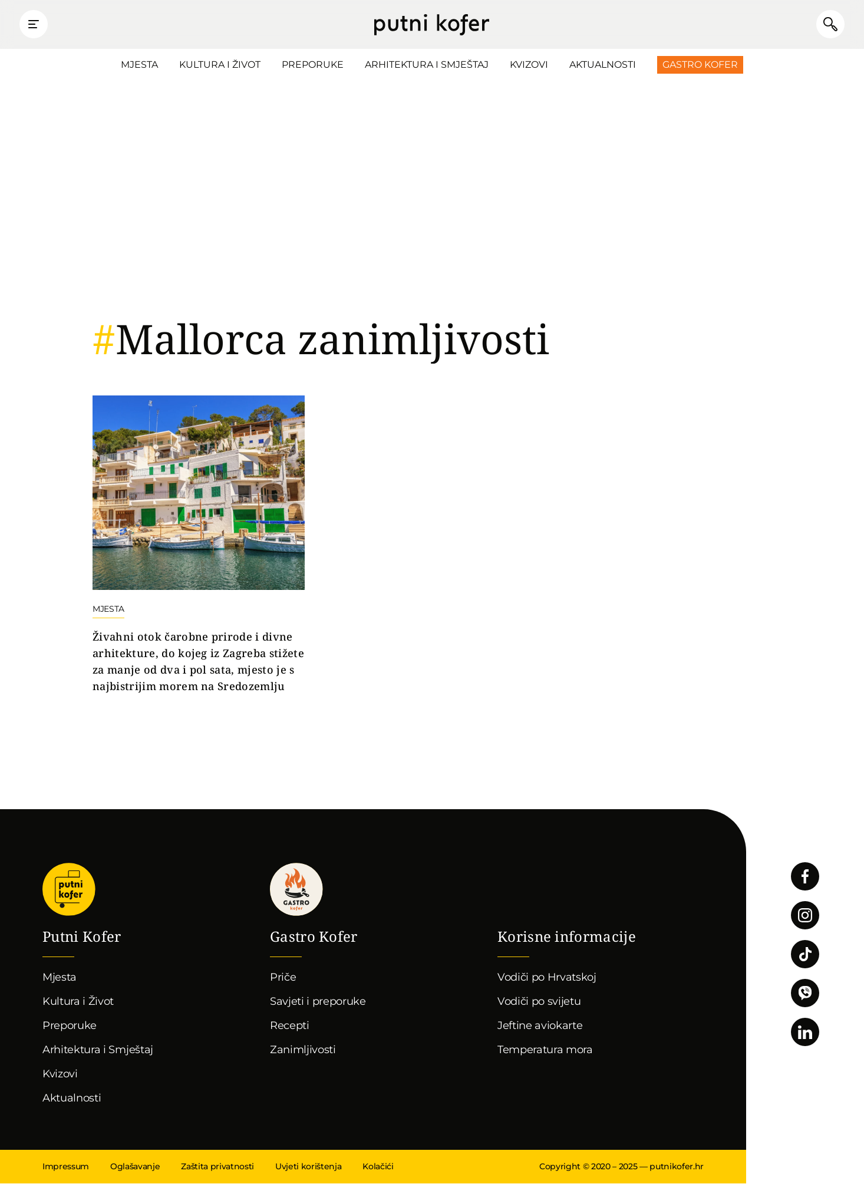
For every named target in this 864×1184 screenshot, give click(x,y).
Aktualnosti (602, 65)
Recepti (289, 1026)
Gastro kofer (296, 889)
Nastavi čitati (199, 545)
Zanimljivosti (303, 1050)
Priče (283, 977)
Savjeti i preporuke (318, 1001)
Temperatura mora (545, 1050)
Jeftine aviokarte (540, 1026)
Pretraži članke (828, 25)
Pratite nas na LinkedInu (805, 1032)
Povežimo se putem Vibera (805, 993)
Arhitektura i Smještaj (427, 65)
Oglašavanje (135, 1167)
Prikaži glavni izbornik (35, 25)
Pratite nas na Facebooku (805, 877)
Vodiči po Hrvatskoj (546, 977)
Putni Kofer (431, 24)
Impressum (65, 1167)
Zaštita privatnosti (217, 1167)
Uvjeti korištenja (308, 1167)
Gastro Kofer (700, 65)
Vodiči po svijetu (539, 1001)
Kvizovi (529, 65)
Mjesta (139, 65)
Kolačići (377, 1167)
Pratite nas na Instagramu (805, 916)
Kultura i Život (219, 65)
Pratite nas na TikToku (805, 955)
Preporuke (313, 65)
